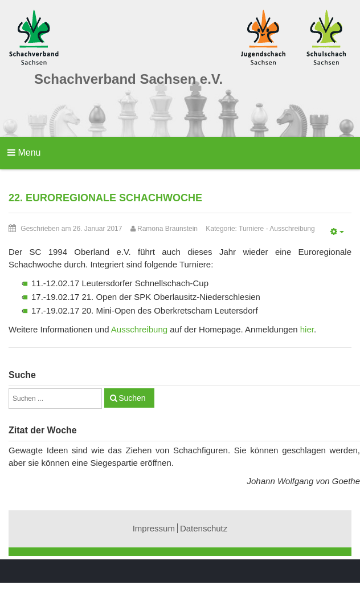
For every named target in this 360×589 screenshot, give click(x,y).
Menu (23, 152)
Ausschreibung (291, 229)
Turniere (251, 229)
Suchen (131, 398)
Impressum (154, 528)
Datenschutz (203, 528)
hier (307, 329)
